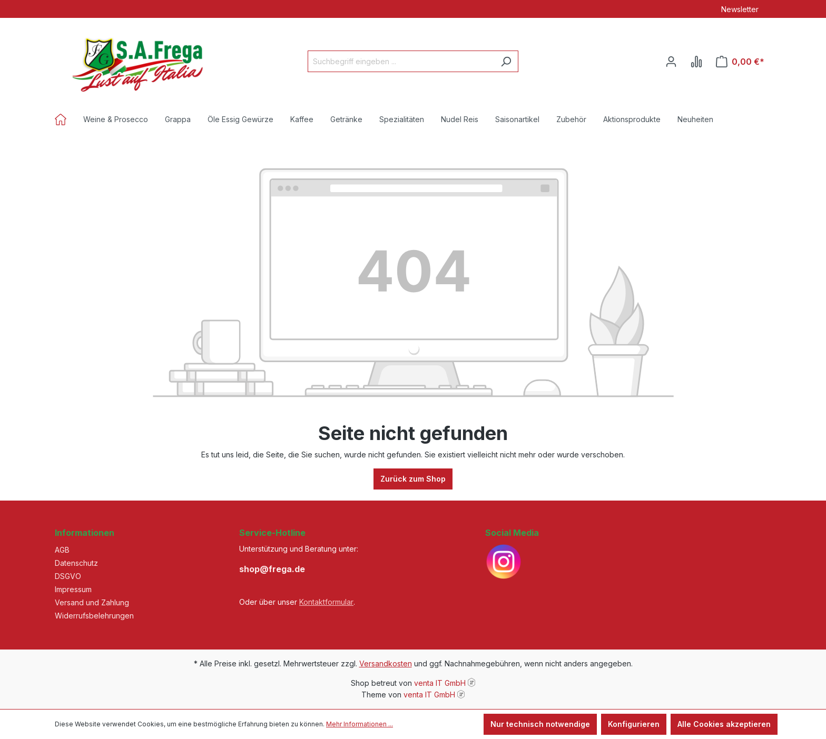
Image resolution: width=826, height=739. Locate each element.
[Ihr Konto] (671, 61)
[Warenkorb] (740, 61)
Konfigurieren (634, 724)
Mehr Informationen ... (359, 724)
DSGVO (68, 576)
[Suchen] (506, 61)
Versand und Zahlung (92, 602)
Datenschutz (76, 562)
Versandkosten (385, 663)
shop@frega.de (272, 569)
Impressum (73, 589)
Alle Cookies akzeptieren (724, 724)
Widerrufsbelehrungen (94, 615)
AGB (62, 549)
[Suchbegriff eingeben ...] (401, 61)
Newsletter (740, 9)
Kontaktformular (326, 601)
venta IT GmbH (440, 682)
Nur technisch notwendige (540, 724)
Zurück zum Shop (413, 478)
